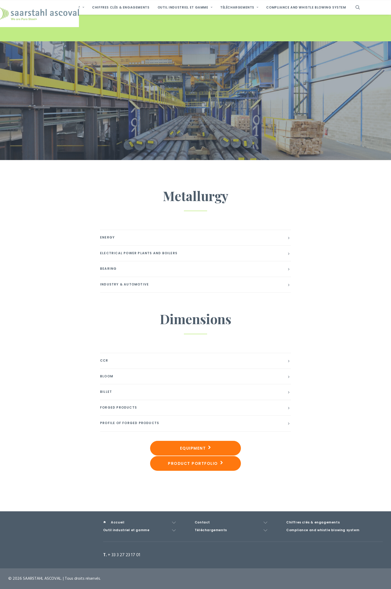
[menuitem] (42, 34)
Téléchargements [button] (239, 34)
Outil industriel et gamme (185, 34)
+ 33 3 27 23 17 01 (124, 555)
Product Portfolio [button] (195, 463)
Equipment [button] (195, 448)
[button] (360, 34)
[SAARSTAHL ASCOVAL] (195, 13)
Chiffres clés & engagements (120, 34)
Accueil (45, 34)
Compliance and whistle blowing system (306, 34)
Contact (73, 34)
